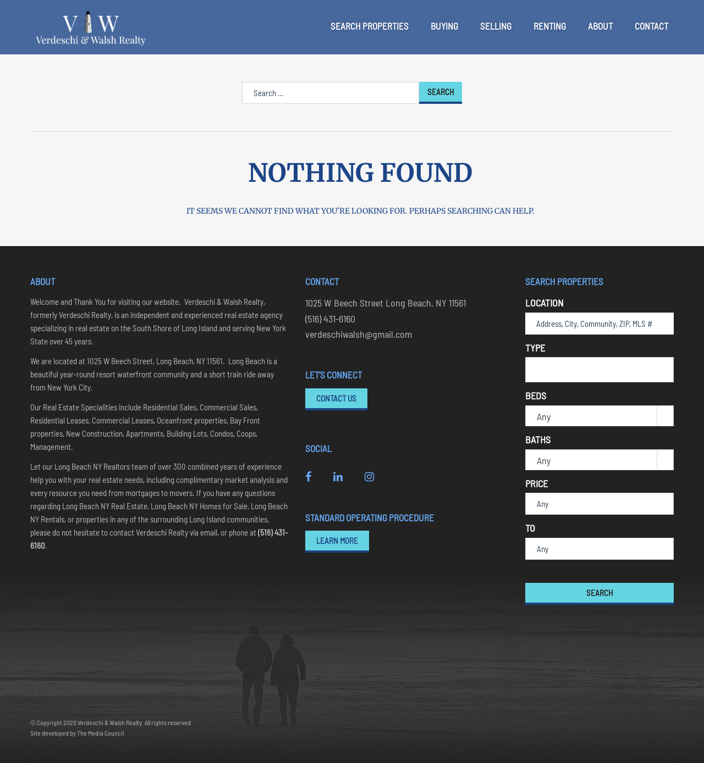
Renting (550, 25)
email (208, 532)
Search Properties (370, 25)
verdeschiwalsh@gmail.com (358, 334)
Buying (444, 25)
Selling (496, 25)
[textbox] (532, 368)
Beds (535, 395)
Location (544, 303)
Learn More (337, 540)
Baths (538, 439)
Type (535, 348)
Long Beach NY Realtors (92, 466)
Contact (651, 25)
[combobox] (599, 369)
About (600, 25)
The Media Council (100, 733)
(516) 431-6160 (330, 319)
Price (536, 483)
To (530, 528)
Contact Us (336, 398)
